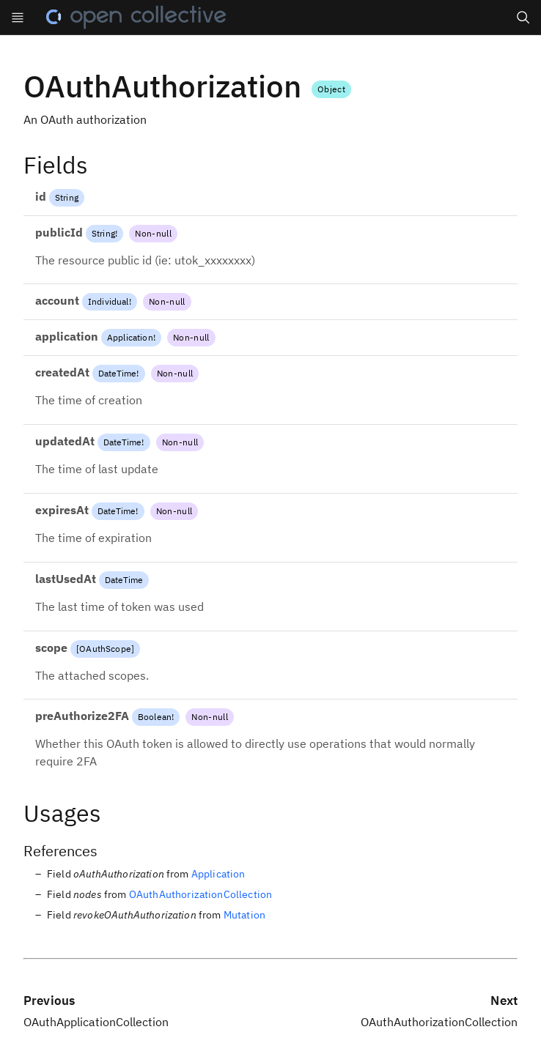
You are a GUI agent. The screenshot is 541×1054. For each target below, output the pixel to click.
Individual (108, 301)
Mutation (244, 914)
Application (130, 337)
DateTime (117, 373)
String (66, 197)
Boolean (155, 716)
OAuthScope (105, 648)
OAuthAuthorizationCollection (200, 894)
